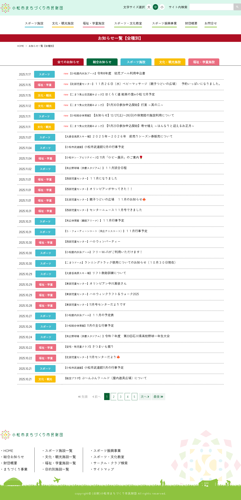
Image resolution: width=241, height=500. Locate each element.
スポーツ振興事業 (164, 23)
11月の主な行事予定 (89, 325)
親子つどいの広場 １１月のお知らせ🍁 (105, 199)
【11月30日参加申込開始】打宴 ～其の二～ (114, 104)
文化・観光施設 (63, 23)
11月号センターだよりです (96, 304)
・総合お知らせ (12, 456)
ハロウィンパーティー (92, 241)
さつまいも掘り (89, 346)
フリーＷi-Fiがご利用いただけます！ (103, 251)
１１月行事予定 (94, 220)
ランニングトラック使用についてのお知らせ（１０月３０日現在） (120, 262)
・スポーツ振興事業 (105, 449)
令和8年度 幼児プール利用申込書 (104, 73)
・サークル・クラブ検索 (109, 462)
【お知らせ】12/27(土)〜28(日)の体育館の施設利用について (119, 115)
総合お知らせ (102, 62)
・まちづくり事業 (14, 468)
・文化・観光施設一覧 (58, 456)
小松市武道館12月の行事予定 (94, 146)
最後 (158, 396)
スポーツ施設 (34, 23)
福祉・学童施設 (93, 23)
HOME (20, 46)
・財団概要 (8, 462)
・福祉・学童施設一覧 (58, 462)
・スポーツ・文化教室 (107, 456)
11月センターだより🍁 (92, 356)
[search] (211, 6)
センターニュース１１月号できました (103, 209)
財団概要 (191, 23)
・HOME (6, 449)
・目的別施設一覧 (55, 468)
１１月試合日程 (95, 167)
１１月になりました (90, 178)
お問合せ (211, 23)
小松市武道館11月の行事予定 (94, 367)
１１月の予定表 (89, 314)
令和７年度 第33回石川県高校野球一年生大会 (117, 335)
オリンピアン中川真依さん (95, 283)
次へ (145, 396)
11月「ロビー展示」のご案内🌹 (103, 157)
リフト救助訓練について (95, 272)
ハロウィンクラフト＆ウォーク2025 (101, 293)
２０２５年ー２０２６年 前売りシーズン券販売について (118, 136)
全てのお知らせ (68, 62)
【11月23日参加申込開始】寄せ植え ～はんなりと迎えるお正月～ (129, 125)
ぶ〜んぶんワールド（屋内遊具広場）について (105, 377)
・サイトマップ (102, 468)
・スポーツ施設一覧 (56, 449)
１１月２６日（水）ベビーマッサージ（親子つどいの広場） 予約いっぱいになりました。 (143, 83)
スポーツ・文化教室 (128, 23)
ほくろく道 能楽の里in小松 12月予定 (109, 94)
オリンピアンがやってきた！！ (98, 188)
